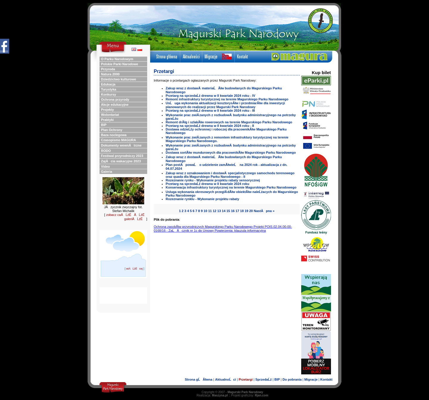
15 (228, 211)
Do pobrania (291, 379)
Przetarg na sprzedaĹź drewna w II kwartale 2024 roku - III (210, 110)
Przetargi (246, 379)
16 (232, 211)
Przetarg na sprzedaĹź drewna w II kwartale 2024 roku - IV (210, 95)
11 (210, 211)
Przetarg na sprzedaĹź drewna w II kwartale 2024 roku (207, 184)
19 (246, 211)
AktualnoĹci (225, 379)
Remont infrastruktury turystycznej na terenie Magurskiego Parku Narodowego (227, 99)
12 (214, 211)
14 (224, 211)
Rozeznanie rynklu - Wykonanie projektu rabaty (202, 199)
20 (251, 211)
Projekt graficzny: (249, 395)
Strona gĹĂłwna (198, 379)
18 (242, 211)
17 (237, 211)
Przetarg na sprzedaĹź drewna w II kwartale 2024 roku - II (210, 125)
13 (219, 211)
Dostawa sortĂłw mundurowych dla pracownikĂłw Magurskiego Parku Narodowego (231, 152)
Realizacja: (212, 395)
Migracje (311, 379)
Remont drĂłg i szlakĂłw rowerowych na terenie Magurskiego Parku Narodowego (229, 122)
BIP (277, 379)
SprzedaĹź (263, 379)
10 (205, 211)
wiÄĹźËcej (134, 268)
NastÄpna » (264, 211)
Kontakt (326, 379)
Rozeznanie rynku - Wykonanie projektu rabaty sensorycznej (213, 180)
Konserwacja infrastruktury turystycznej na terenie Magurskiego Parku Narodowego (231, 187)
